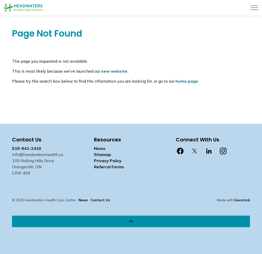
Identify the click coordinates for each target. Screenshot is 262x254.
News (99, 148)
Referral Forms (109, 166)
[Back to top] (131, 221)
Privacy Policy (108, 160)
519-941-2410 (26, 148)
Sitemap (102, 154)
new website (114, 71)
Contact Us (100, 200)
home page (187, 81)
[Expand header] (254, 7)
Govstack (242, 200)
